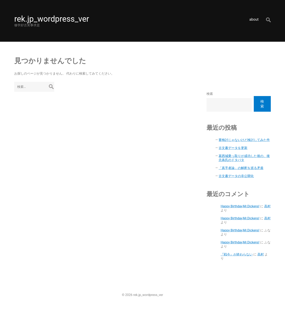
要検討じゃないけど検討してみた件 (244, 140)
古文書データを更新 (233, 148)
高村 (267, 206)
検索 (210, 94)
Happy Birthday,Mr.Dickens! (240, 206)
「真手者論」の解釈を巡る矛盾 (241, 168)
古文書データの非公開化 (236, 176)
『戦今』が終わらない (237, 254)
